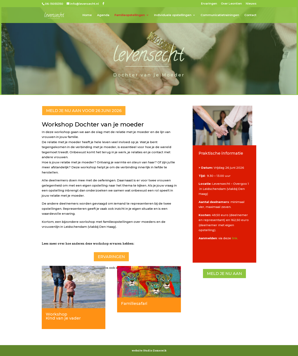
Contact (250, 15)
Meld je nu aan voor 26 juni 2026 (83, 110)
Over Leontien (231, 3)
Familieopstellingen (130, 15)
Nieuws (251, 3)
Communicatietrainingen (220, 15)
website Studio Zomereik (149, 350)
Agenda (103, 15)
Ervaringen (209, 3)
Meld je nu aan (224, 273)
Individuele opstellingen (172, 15)
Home (87, 15)
